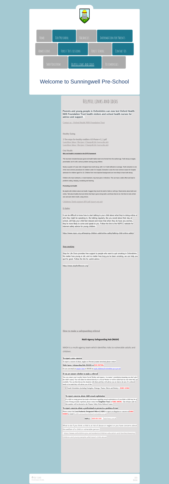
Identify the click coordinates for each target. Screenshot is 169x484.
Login (136, 477)
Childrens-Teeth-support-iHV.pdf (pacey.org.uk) (83, 202)
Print (34, 477)
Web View (135, 480)
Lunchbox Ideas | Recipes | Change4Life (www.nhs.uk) (86, 142)
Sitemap (39, 477)
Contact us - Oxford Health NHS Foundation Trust (84, 122)
